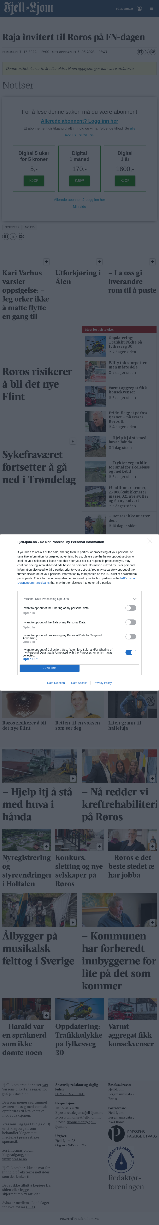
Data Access (79, 683)
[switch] (130, 608)
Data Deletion (56, 683)
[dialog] (79, 612)
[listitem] (79, 599)
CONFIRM (49, 668)
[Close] (151, 542)
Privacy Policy (103, 683)
